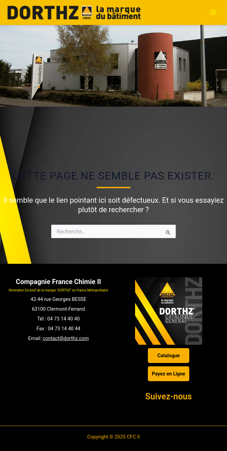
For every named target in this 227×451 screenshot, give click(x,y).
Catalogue (168, 356)
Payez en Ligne (168, 374)
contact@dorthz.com (66, 338)
